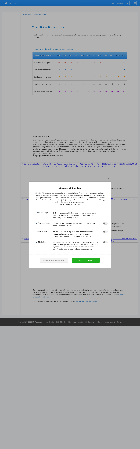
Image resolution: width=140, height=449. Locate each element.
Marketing (42, 242)
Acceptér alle (85, 260)
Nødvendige (43, 213)
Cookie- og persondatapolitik (70, 204)
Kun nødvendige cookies (54, 260)
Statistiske (42, 231)
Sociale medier (44, 223)
